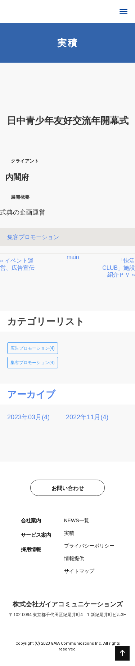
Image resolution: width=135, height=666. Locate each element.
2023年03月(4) (28, 417)
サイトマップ (79, 571)
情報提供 (74, 558)
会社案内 (31, 520)
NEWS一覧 (76, 520)
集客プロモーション (33, 237)
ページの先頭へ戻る (122, 653)
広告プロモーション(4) (32, 348)
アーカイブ (31, 394)
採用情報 (31, 549)
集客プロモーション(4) (32, 362)
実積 (69, 533)
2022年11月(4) (87, 417)
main (73, 257)
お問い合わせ (67, 488)
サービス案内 (36, 535)
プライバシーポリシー (89, 546)
